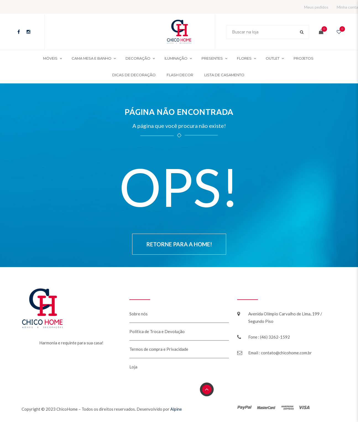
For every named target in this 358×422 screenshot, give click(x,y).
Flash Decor (180, 75)
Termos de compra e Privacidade (158, 349)
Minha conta (347, 7)
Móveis (50, 58)
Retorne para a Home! (179, 244)
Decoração (138, 58)
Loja (133, 366)
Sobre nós (138, 313)
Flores (244, 58)
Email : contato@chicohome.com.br (280, 352)
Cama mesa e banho (91, 58)
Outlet (272, 58)
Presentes (212, 58)
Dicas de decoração (134, 75)
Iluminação (175, 58)
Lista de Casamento (224, 75)
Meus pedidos (316, 7)
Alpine (176, 409)
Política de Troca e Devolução (157, 331)
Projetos (303, 58)
